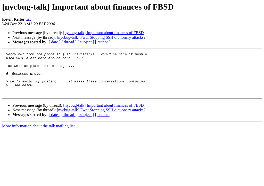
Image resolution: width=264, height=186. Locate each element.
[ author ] (103, 42)
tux (28, 19)
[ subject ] (86, 42)
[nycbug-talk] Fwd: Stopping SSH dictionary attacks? (101, 37)
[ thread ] (69, 42)
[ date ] (54, 42)
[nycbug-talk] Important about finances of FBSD (103, 32)
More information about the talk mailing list (38, 134)
